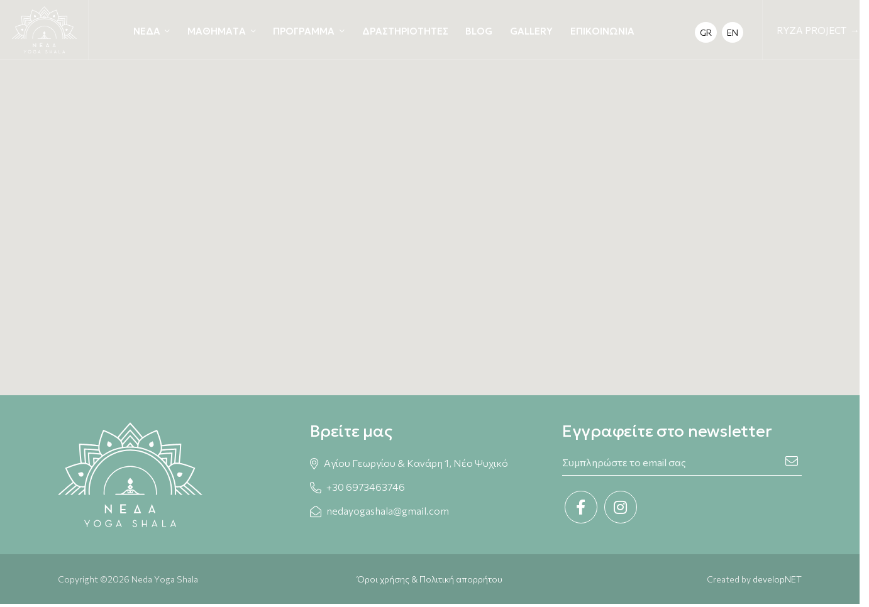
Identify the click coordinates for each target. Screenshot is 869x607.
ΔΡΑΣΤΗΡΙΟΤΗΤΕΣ (405, 31)
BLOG (478, 31)
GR (706, 32)
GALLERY (531, 31)
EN (732, 32)
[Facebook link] (581, 507)
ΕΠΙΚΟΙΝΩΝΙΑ (602, 31)
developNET (777, 579)
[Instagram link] (620, 507)
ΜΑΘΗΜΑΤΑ (216, 31)
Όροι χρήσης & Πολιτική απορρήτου (429, 579)
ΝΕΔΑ (146, 31)
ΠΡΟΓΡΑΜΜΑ (304, 31)
